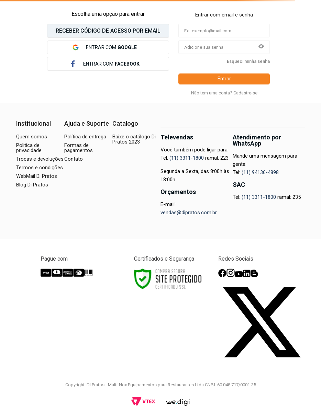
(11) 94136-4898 (260, 172)
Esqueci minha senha (248, 61)
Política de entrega (85, 137)
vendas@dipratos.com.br (188, 212)
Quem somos (31, 137)
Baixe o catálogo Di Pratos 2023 (134, 139)
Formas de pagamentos (78, 147)
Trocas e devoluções (40, 159)
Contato (73, 159)
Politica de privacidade (29, 147)
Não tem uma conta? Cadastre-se (224, 92)
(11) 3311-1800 (186, 158)
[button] (261, 47)
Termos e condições (39, 167)
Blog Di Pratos (32, 185)
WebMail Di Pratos (36, 176)
